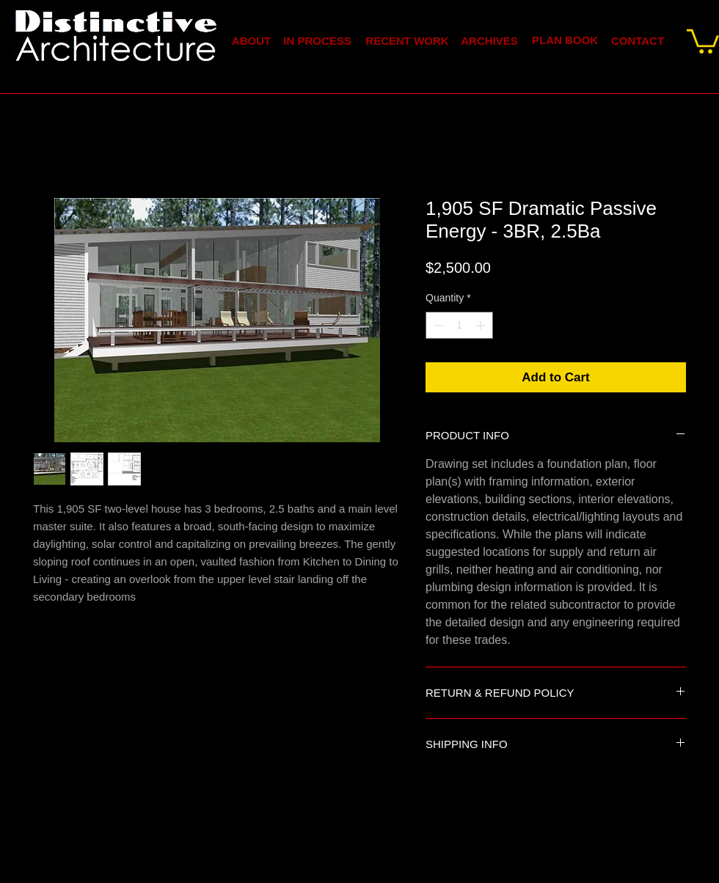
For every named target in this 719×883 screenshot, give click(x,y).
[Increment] (481, 325)
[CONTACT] (637, 40)
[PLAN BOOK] (565, 40)
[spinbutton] (459, 325)
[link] (703, 40)
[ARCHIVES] (489, 40)
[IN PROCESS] (317, 40)
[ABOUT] (251, 40)
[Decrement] (437, 325)
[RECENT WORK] (407, 40)
